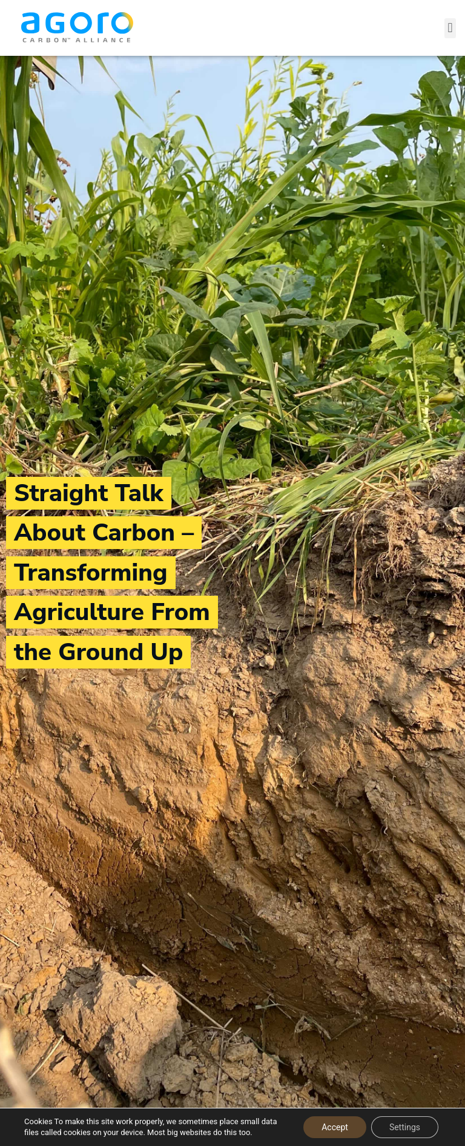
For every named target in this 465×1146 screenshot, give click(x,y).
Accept (335, 1127)
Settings (404, 1127)
